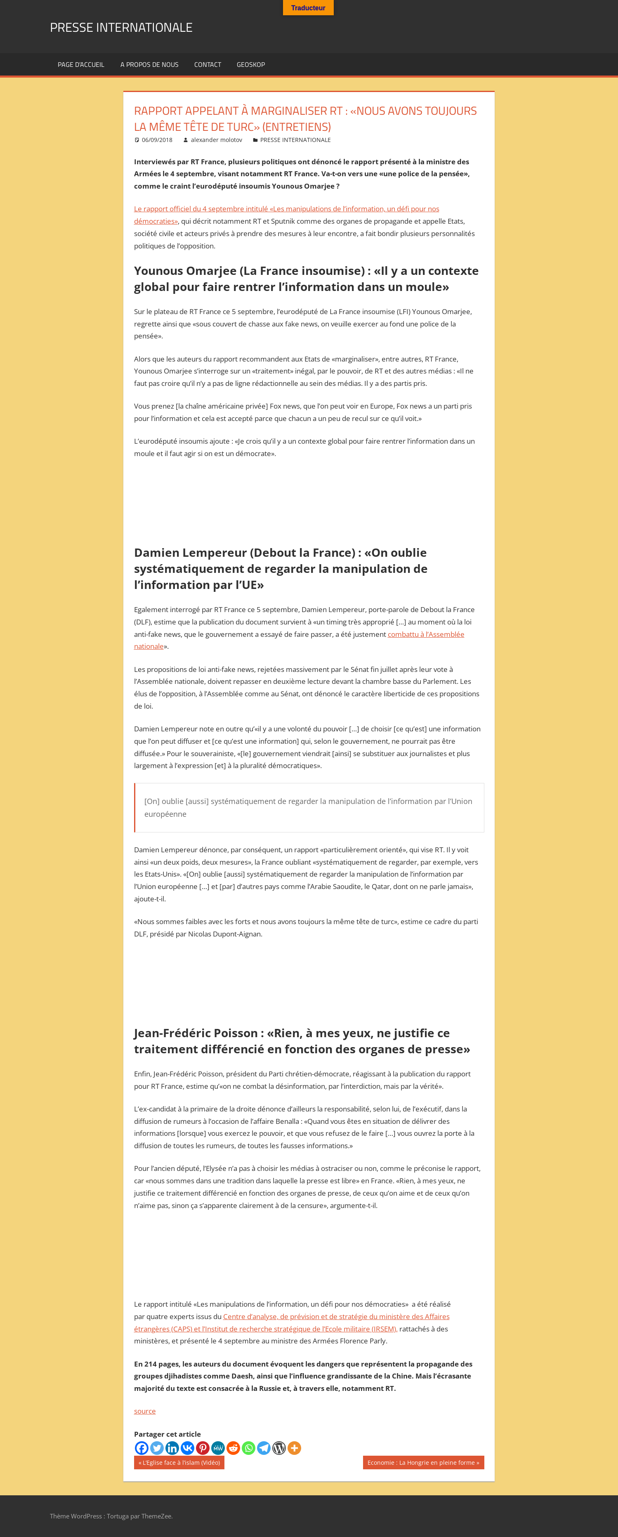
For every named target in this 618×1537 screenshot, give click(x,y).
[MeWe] (218, 1448)
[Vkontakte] (187, 1448)
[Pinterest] (203, 1448)
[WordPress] (279, 1448)
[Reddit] (233, 1448)
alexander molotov (216, 140)
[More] (294, 1448)
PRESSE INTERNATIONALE (133, 26)
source (145, 1411)
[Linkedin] (172, 1448)
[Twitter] (157, 1448)
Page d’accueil (81, 64)
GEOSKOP (251, 64)
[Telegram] (264, 1448)
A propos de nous (149, 64)
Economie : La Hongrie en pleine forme (421, 1463)
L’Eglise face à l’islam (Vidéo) (181, 1463)
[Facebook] (142, 1448)
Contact (207, 64)
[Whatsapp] (248, 1448)
